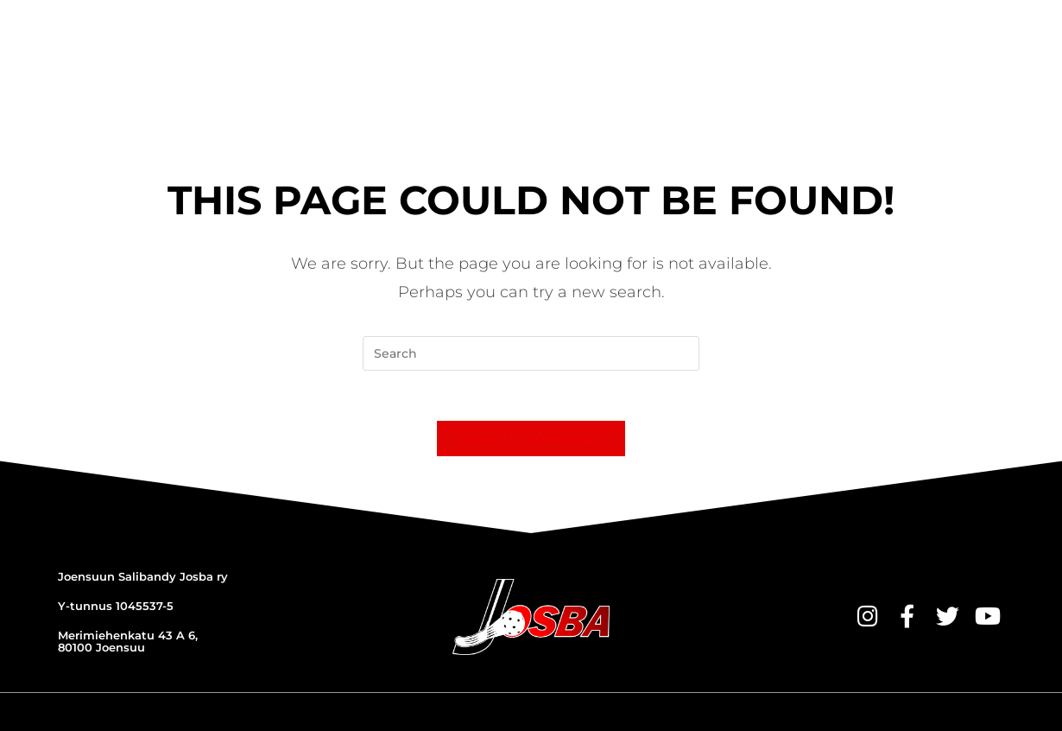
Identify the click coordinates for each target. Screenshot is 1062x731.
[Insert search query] (531, 291)
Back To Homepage (531, 378)
